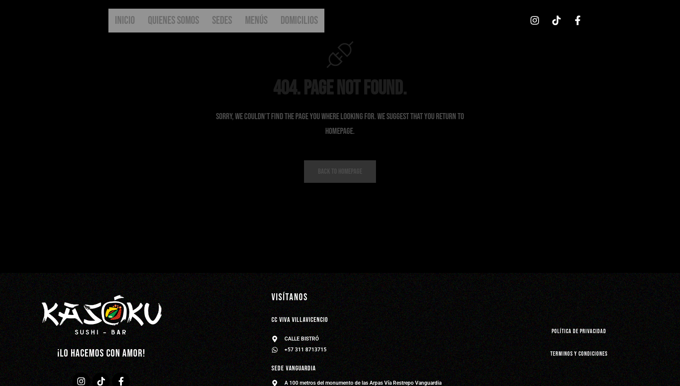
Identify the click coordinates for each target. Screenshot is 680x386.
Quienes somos (173, 20)
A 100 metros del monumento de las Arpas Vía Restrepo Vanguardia (362, 383)
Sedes (222, 20)
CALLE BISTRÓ (301, 339)
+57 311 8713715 (305, 350)
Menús (256, 20)
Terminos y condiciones (579, 354)
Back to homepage (340, 172)
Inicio (125, 20)
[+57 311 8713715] (274, 350)
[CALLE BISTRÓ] (274, 339)
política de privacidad (579, 331)
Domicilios (299, 20)
